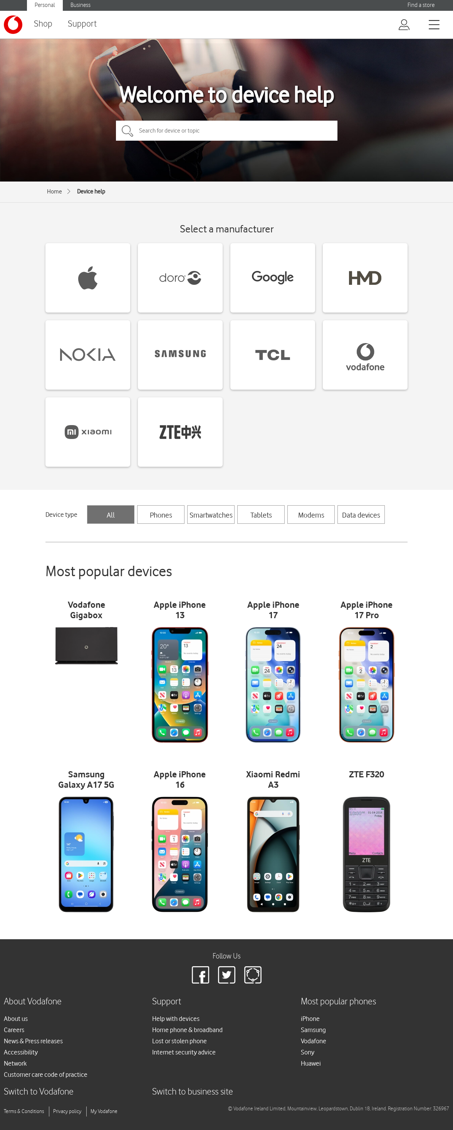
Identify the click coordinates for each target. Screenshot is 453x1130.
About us (16, 1018)
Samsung (313, 1030)
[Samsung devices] (180, 355)
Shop (43, 24)
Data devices (361, 515)
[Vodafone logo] (13, 24)
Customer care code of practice (45, 1074)
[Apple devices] (87, 278)
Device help (91, 191)
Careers (14, 1030)
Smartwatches (211, 515)
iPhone (310, 1018)
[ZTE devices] (180, 432)
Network (15, 1063)
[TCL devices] (272, 355)
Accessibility (21, 1052)
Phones (161, 515)
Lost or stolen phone (179, 1041)
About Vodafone (33, 1002)
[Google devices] (272, 278)
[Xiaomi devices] (87, 432)
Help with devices (176, 1018)
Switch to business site (192, 1092)
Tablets (261, 515)
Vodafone (313, 1041)
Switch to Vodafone (39, 1092)
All (111, 515)
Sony (307, 1052)
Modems (311, 515)
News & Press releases (33, 1041)
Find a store (421, 5)
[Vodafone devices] (365, 355)
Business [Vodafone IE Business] (80, 5)
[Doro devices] (180, 278)
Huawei (311, 1063)
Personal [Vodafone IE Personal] (45, 5)
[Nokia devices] (87, 355)
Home (54, 191)
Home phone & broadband (187, 1030)
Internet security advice (184, 1052)
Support (82, 24)
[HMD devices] (365, 278)
